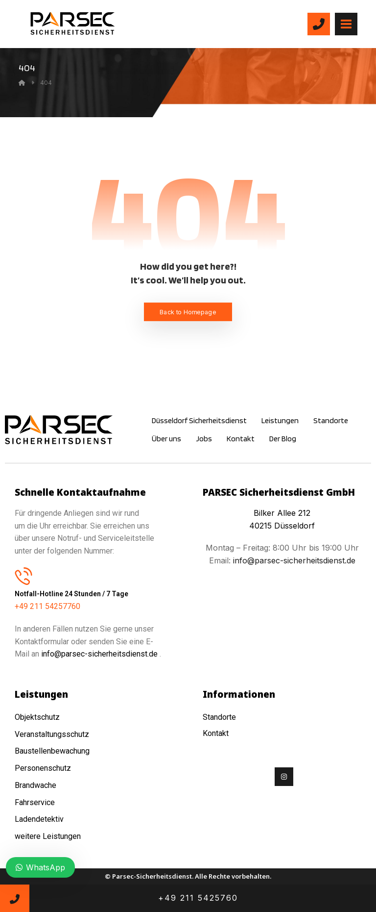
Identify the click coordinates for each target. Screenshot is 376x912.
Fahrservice (35, 802)
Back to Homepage (188, 311)
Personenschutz (43, 768)
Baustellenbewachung (52, 751)
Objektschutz (37, 717)
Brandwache (35, 785)
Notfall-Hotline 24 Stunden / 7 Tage (71, 594)
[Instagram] (284, 776)
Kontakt (216, 733)
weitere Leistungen (49, 836)
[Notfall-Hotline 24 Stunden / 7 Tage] (23, 575)
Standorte (219, 717)
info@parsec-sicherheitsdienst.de (99, 654)
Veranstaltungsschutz (52, 734)
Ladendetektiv (39, 819)
